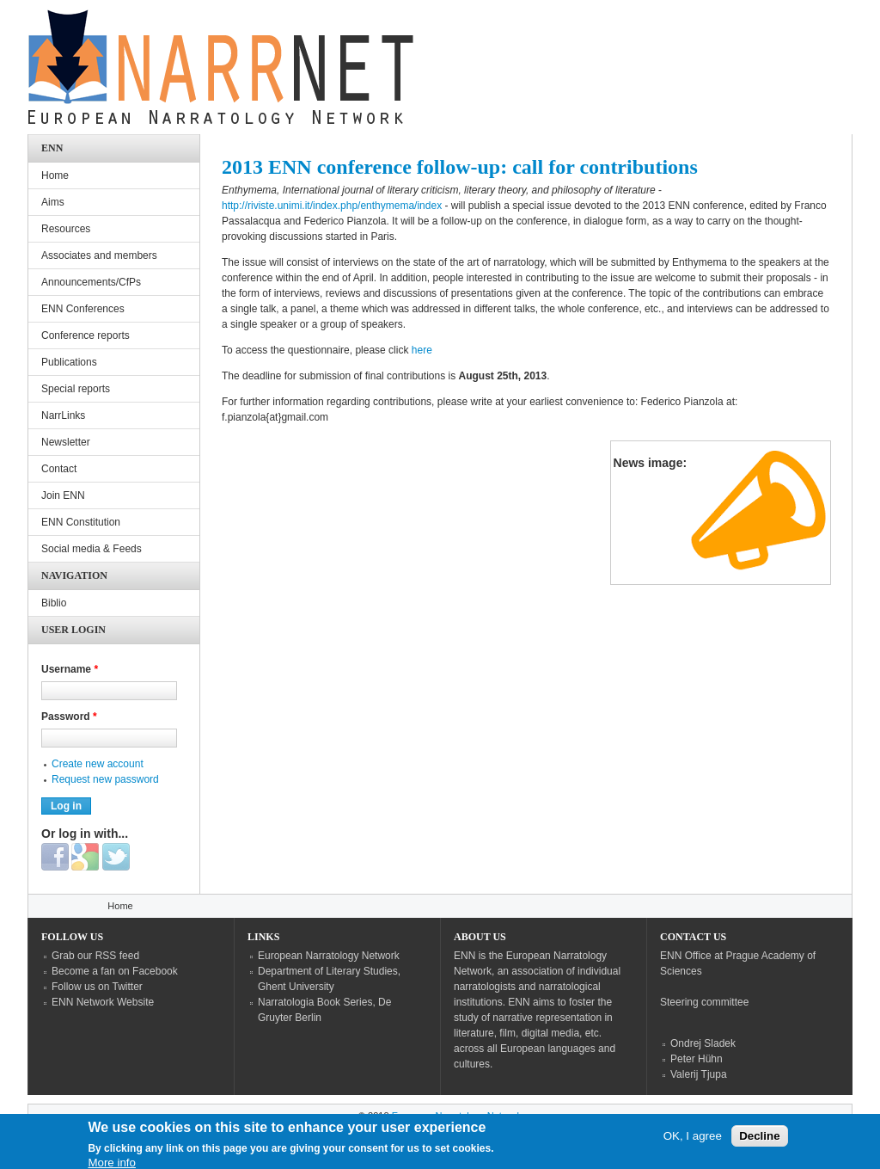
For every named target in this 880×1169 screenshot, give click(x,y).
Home (55, 175)
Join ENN (63, 495)
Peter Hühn (696, 1059)
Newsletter (65, 442)
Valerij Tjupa (698, 1074)
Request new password (105, 779)
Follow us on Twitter (97, 987)
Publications (69, 362)
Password (69, 717)
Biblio (53, 603)
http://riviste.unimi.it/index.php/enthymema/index (332, 206)
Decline (759, 1140)
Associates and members (99, 255)
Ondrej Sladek (703, 1043)
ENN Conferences (83, 309)
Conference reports (85, 335)
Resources (65, 229)
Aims (52, 202)
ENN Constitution (80, 522)
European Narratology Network (329, 956)
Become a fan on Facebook (115, 971)
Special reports (75, 389)
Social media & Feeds (91, 549)
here (422, 350)
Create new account (98, 764)
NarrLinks (63, 415)
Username (69, 669)
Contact (58, 469)
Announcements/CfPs (91, 282)
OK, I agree (692, 1140)
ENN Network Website (103, 1002)
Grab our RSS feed (95, 956)
